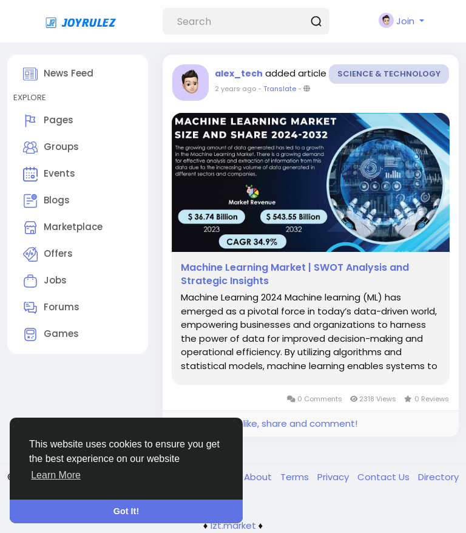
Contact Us (384, 476)
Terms (295, 476)
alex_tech (239, 73)
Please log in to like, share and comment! (264, 423)
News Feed (58, 74)
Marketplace (63, 227)
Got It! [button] (126, 511)
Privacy (334, 476)
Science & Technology (389, 74)
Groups (51, 147)
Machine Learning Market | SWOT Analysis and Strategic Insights (295, 274)
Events (49, 174)
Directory (438, 476)
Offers (48, 254)
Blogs (46, 201)
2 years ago (235, 88)
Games (51, 334)
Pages (48, 121)
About (259, 476)
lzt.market (233, 525)
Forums (51, 307)
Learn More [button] (56, 475)
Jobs (45, 281)
